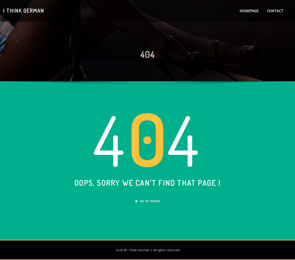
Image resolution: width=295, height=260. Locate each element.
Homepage (249, 11)
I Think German (23, 10)
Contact (275, 11)
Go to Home (147, 201)
